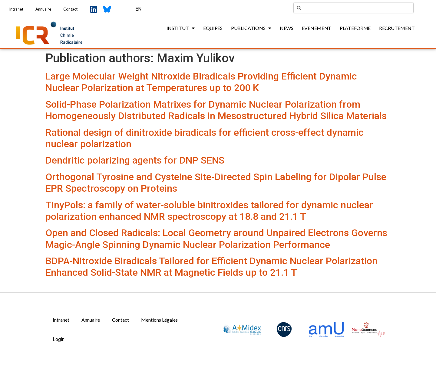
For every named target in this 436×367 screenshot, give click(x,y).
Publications (251, 28)
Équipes (213, 28)
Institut (181, 28)
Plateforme (355, 28)
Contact (70, 9)
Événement (316, 28)
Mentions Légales (159, 320)
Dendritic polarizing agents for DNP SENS (134, 160)
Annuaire (43, 9)
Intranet (16, 9)
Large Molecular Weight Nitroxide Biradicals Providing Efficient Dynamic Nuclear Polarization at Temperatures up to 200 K (201, 81)
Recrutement (397, 28)
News (286, 28)
